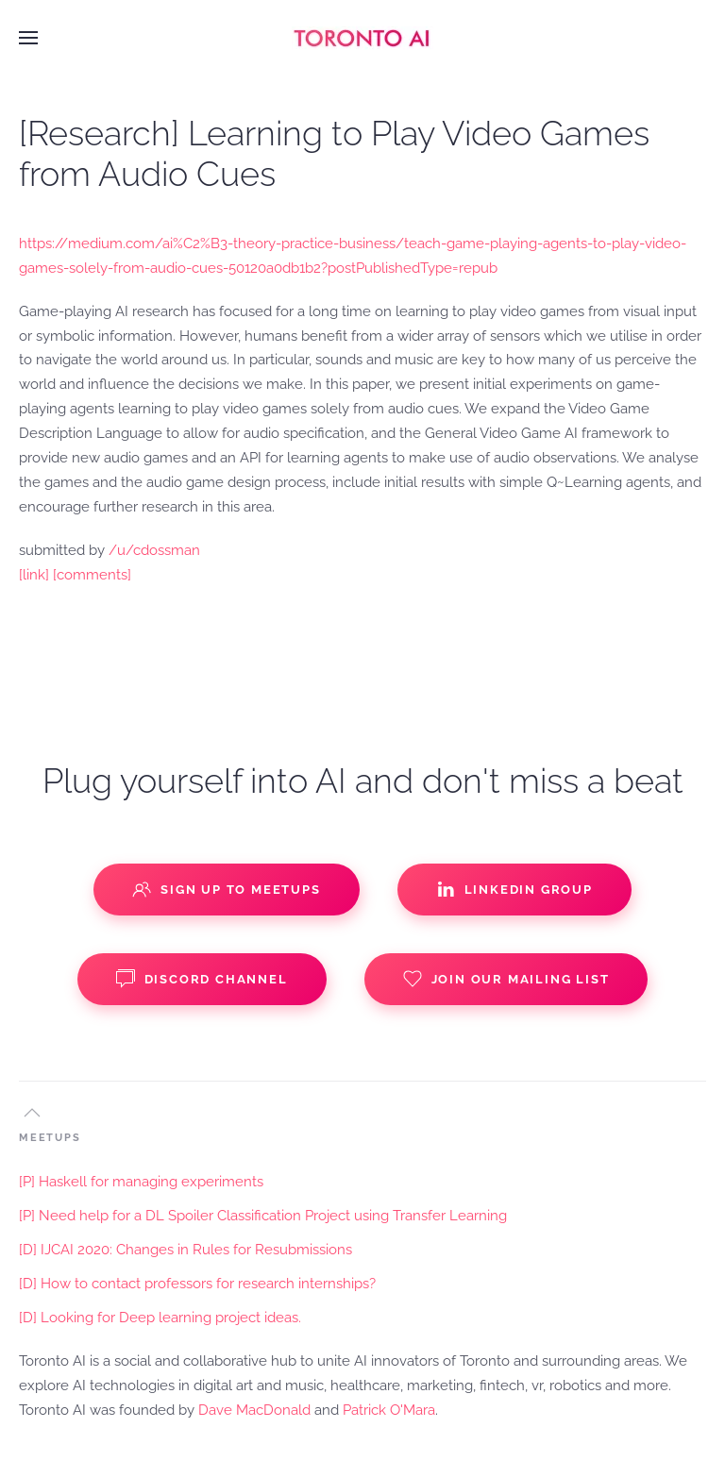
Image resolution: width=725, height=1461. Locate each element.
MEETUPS (50, 1138)
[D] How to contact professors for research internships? (197, 1283)
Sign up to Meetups (226, 889)
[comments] (92, 574)
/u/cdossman (154, 550)
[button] (28, 38)
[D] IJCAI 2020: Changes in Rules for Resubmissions (185, 1249)
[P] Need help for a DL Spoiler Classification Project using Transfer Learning (263, 1215)
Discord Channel (202, 978)
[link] (34, 574)
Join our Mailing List (506, 978)
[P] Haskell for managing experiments (141, 1181)
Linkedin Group (514, 889)
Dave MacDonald (254, 1410)
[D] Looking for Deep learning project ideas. (160, 1317)
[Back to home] (362, 38)
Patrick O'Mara (389, 1410)
